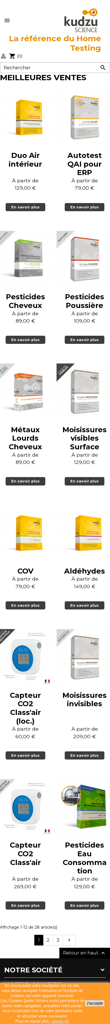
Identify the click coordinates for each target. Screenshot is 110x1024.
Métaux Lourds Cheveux (25, 438)
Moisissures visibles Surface (84, 438)
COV (25, 571)
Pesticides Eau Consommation (85, 858)
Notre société (33, 970)
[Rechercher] (55, 67)
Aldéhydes (84, 571)
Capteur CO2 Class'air (25, 853)
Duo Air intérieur (25, 159)
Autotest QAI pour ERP (85, 164)
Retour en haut (84, 953)
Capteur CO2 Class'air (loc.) (25, 708)
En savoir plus (25, 207)
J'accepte (94, 1003)
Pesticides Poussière (84, 301)
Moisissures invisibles (84, 699)
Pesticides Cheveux (25, 301)
